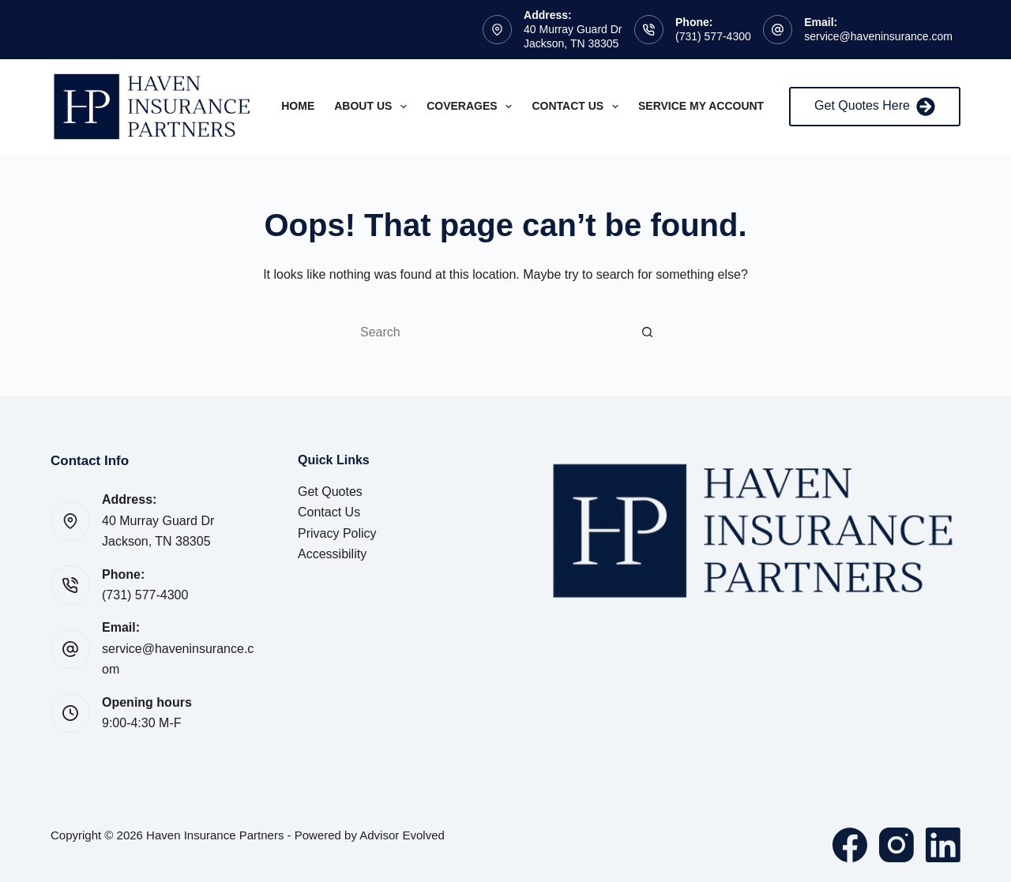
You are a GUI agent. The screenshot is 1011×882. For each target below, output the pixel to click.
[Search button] (647, 332)
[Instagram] (896, 845)
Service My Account (701, 105)
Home (297, 105)
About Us (373, 106)
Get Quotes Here (874, 106)
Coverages (472, 106)
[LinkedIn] (943, 845)
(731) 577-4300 (713, 36)
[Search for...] (490, 332)
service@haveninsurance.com (878, 36)
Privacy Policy (337, 533)
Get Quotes (330, 491)
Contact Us (578, 106)
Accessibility (332, 554)
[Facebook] (849, 845)
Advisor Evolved (402, 835)
